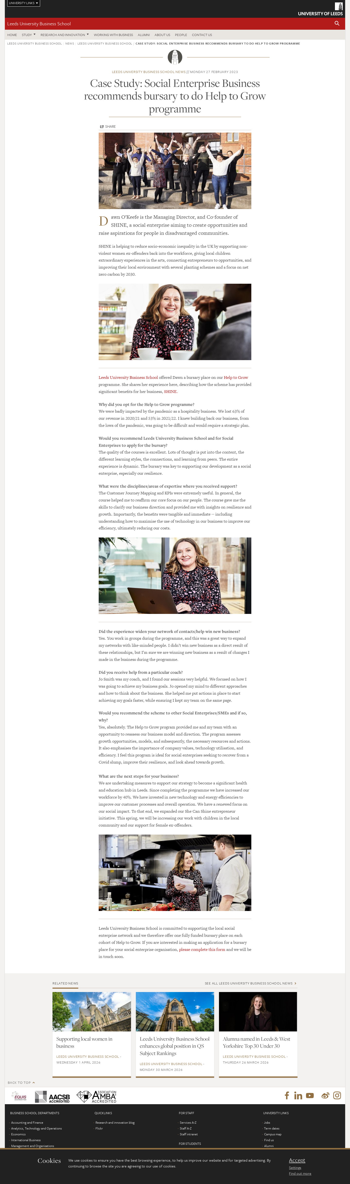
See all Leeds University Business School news (249, 983)
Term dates (271, 1128)
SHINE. (171, 391)
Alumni (144, 34)
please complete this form (202, 949)
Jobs (267, 1122)
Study (27, 34)
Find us (269, 1140)
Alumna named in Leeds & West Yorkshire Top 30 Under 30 (256, 1042)
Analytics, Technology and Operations (36, 1128)
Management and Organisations (32, 1145)
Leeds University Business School (39, 23)
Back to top (19, 1082)
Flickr (99, 1128)
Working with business (113, 34)
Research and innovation (63, 34)
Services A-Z (188, 1122)
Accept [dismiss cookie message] (297, 1160)
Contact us (202, 34)
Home (12, 34)
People (181, 34)
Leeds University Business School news (149, 71)
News (69, 43)
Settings (295, 1167)
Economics (18, 1134)
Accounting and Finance (27, 1122)
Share (110, 126)
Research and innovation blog (115, 1122)
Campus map (272, 1134)
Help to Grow (236, 377)
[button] (337, 24)
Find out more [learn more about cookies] (300, 1173)
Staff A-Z (186, 1128)
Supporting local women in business (84, 1042)
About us (162, 34)
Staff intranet (189, 1134)
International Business (26, 1140)
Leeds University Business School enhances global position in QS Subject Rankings (175, 1046)
